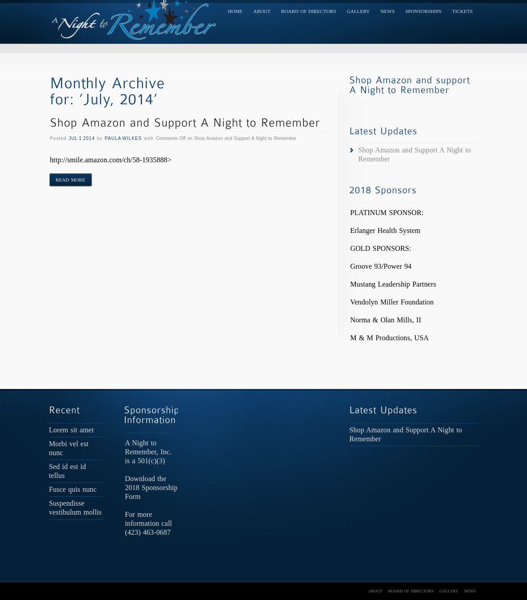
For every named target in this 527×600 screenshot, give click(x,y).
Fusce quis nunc (73, 489)
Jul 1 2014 (81, 138)
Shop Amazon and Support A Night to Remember (414, 154)
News (387, 11)
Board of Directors (308, 11)
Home (235, 11)
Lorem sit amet (71, 430)
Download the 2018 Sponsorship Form (151, 487)
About (261, 11)
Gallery (358, 11)
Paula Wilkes (123, 138)
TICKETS (462, 11)
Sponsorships (423, 11)
